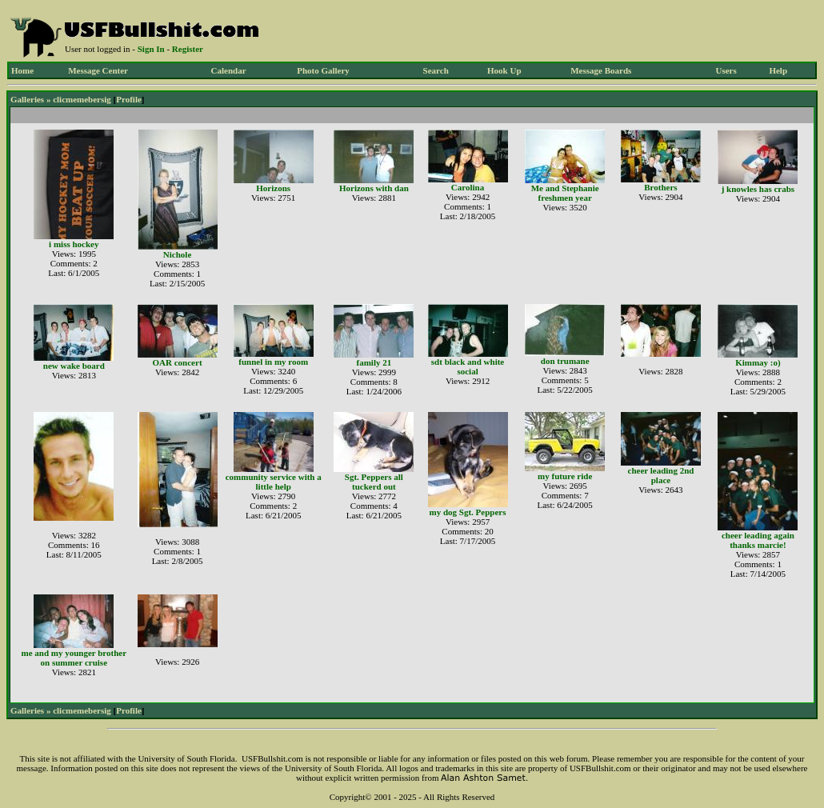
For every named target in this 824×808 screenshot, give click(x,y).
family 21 (374, 362)
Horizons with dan (374, 188)
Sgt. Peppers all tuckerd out (374, 481)
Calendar (228, 70)
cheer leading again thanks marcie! (758, 540)
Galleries (27, 99)
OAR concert (177, 362)
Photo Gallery (323, 70)
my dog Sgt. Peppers (468, 512)
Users (725, 70)
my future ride (565, 476)
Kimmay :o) (758, 362)
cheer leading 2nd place (661, 475)
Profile (129, 99)
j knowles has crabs (758, 189)
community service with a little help (274, 481)
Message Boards (600, 70)
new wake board (74, 365)
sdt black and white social (467, 366)
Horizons (273, 188)
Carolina (467, 187)
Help (778, 70)
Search (436, 70)
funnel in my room (273, 361)
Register (187, 49)
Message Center (98, 70)
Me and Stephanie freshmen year (565, 192)
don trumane (565, 361)
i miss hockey (73, 244)
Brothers (660, 187)
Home (22, 70)
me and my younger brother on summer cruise (73, 657)
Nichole (177, 254)
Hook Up (504, 70)
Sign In (151, 49)
